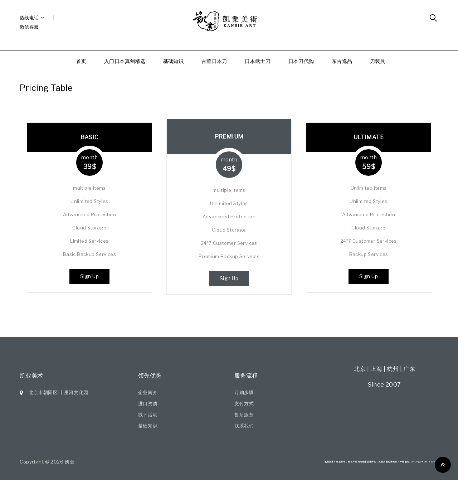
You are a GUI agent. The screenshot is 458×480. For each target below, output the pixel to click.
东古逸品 (342, 61)
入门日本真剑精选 (124, 61)
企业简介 (147, 392)
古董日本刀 (214, 61)
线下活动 (147, 414)
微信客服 (29, 27)
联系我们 (244, 425)
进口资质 (147, 403)
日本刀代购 (301, 61)
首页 (81, 61)
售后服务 (244, 414)
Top (443, 465)
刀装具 (377, 61)
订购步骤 (244, 392)
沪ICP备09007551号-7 (424, 461)
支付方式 (244, 403)
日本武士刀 (258, 61)
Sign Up (89, 276)
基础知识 (173, 61)
